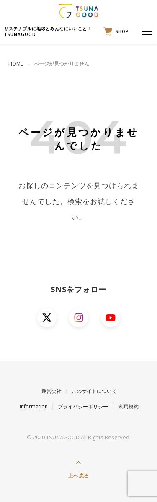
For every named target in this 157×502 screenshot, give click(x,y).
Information (34, 406)
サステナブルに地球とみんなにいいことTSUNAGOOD (48, 31)
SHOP (114, 31)
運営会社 (51, 391)
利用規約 (128, 406)
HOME (15, 63)
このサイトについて (94, 391)
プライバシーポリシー (83, 406)
